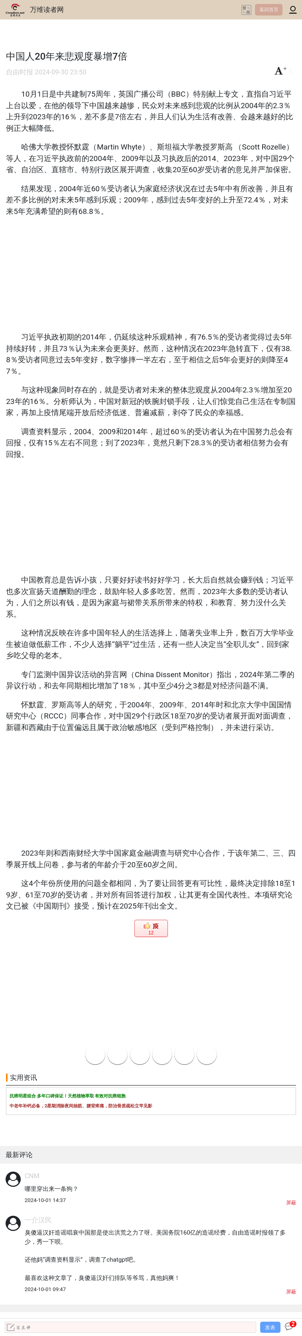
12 (150, 933)
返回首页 (268, 9)
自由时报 (19, 72)
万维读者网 (47, 10)
